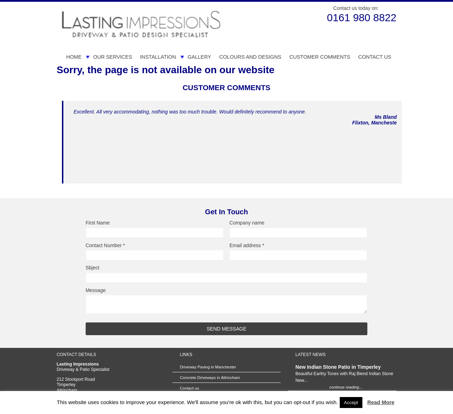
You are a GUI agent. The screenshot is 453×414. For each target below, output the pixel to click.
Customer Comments (319, 57)
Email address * (246, 245)
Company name (246, 223)
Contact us (374, 57)
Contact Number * (105, 245)
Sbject (92, 267)
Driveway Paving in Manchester (208, 367)
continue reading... (345, 387)
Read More (381, 402)
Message (96, 290)
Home (74, 57)
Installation (158, 57)
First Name (98, 223)
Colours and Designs (250, 57)
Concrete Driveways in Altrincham (210, 377)
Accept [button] (351, 402)
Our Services (112, 57)
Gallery (199, 57)
